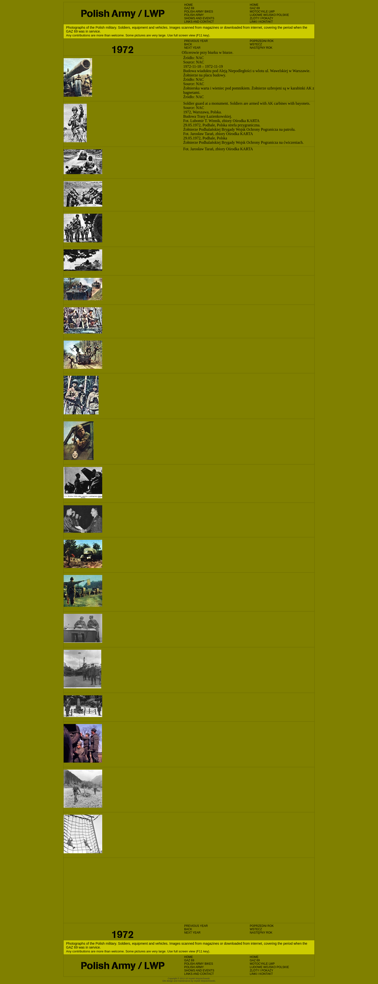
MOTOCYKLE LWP (262, 11)
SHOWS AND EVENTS (199, 18)
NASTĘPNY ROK (261, 47)
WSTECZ (256, 44)
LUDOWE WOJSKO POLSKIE (269, 15)
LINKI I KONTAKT (261, 21)
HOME (188, 5)
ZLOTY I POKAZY (261, 18)
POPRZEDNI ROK (262, 41)
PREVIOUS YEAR (196, 41)
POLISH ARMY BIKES (198, 11)
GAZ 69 (189, 8)
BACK (188, 44)
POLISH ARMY (194, 15)
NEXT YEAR (192, 47)
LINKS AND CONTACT (199, 21)
